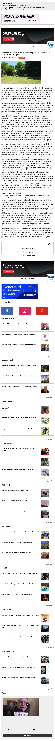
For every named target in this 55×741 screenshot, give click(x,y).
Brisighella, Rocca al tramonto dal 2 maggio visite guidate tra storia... (20, 375)
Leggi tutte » (49, 356)
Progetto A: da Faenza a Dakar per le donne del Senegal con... (18, 677)
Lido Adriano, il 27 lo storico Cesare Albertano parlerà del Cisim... (19, 386)
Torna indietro (27, 252)
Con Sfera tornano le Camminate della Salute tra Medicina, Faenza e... (20, 365)
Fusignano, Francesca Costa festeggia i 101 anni (14, 490)
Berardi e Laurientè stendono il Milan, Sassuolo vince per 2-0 (19, 5)
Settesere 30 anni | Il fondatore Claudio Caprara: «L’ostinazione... (19, 334)
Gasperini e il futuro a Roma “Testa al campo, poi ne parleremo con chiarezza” (24, 7)
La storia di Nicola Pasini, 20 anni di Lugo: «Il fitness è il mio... (18, 594)
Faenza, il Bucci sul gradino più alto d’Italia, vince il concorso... (18, 459)
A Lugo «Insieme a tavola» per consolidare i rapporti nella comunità (20, 532)
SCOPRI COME (9, 39)
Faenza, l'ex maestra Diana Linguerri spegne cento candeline (18, 511)
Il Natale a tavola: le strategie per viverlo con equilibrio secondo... (19, 417)
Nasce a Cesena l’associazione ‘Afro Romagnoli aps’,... (16, 552)
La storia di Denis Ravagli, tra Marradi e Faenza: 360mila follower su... (20, 584)
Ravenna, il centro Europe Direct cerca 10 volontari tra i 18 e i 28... (19, 573)
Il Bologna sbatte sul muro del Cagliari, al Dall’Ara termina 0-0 (19, 9)
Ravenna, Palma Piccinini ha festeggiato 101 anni (14, 500)
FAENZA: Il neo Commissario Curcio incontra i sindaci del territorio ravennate (24, 730)
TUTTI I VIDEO (28, 735)
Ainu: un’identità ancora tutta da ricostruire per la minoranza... (18, 656)
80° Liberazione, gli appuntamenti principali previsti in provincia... (19, 636)
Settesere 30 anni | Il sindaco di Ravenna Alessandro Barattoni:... (19, 344)
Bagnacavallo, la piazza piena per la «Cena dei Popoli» (16, 542)
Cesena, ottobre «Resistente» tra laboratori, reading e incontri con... (20, 615)
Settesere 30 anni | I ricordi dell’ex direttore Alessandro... (17, 323)
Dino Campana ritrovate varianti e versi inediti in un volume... (18, 667)
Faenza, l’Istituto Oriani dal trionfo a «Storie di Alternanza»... (18, 469)
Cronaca (22, 57)
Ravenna (4, 57)
